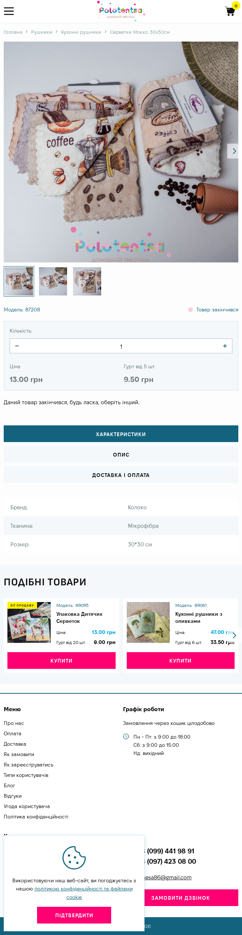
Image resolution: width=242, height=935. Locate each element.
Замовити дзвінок (180, 898)
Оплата (12, 733)
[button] (234, 151)
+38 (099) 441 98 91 (163, 850)
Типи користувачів (26, 775)
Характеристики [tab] (121, 434)
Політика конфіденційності (36, 817)
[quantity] (17, 346)
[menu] (12, 11)
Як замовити (19, 754)
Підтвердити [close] (74, 915)
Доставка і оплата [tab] (121, 475)
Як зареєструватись (28, 765)
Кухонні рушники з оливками (198, 617)
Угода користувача (27, 806)
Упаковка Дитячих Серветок (79, 617)
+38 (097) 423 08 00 (164, 861)
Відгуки (12, 796)
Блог (9, 785)
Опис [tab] (121, 455)
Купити (61, 661)
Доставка (15, 744)
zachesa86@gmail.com (162, 877)
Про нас (14, 723)
